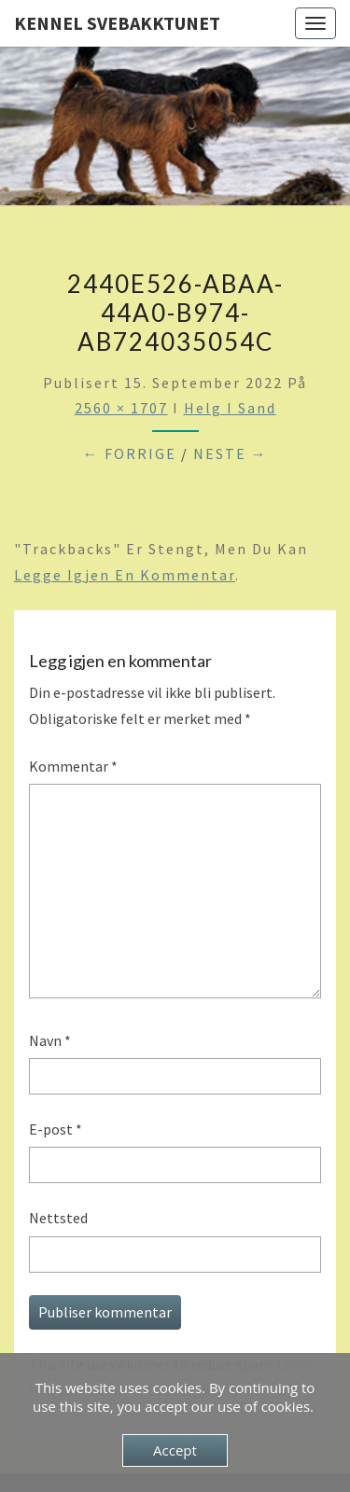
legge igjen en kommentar (124, 574)
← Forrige (129, 453)
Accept (175, 1450)
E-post (55, 1129)
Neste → (230, 453)
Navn (50, 1040)
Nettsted (58, 1217)
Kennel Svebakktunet (117, 23)
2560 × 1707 (121, 407)
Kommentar (73, 766)
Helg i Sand (230, 407)
